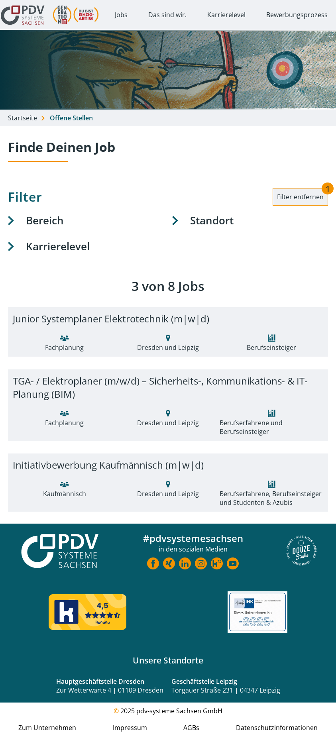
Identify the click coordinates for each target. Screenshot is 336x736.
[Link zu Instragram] (201, 564)
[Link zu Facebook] (153, 564)
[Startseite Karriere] (60, 552)
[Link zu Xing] (169, 564)
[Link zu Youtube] (233, 564)
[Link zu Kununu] (217, 564)
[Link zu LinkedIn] (185, 564)
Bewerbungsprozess (297, 14)
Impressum (130, 727)
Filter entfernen (302, 194)
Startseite (22, 118)
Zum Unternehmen (47, 727)
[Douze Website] (301, 551)
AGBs (191, 727)
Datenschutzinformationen (277, 727)
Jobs (121, 14)
